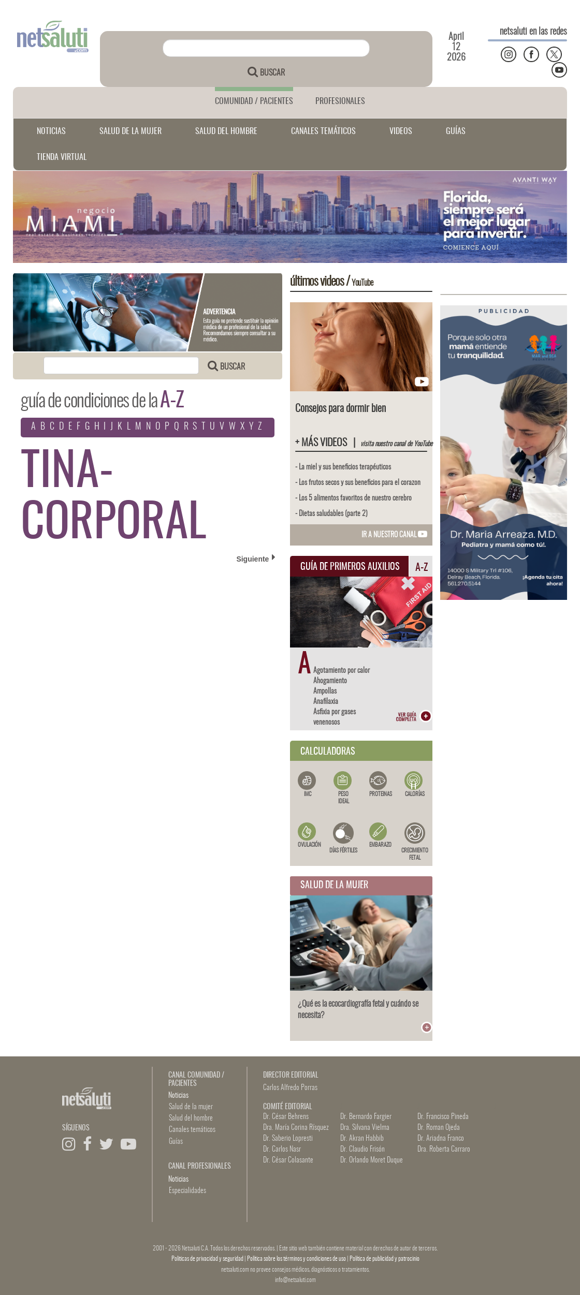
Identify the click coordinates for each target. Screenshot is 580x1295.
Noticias (178, 1095)
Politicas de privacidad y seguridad (207, 1259)
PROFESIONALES (340, 101)
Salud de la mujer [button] (191, 1107)
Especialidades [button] (187, 1191)
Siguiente (256, 558)
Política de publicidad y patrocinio (384, 1259)
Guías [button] (176, 1141)
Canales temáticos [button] (192, 1130)
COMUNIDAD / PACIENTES (254, 101)
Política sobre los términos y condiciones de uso (297, 1259)
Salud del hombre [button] (191, 1118)
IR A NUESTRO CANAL (394, 535)
